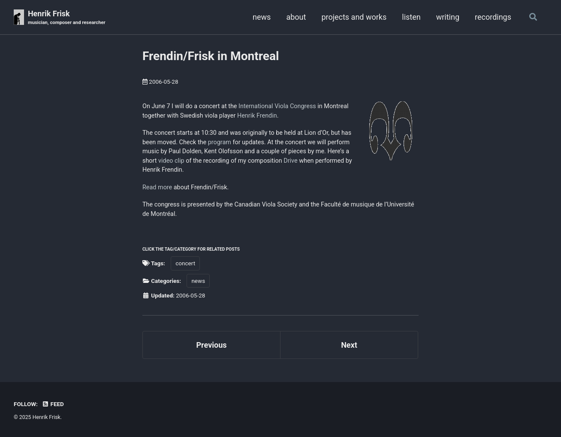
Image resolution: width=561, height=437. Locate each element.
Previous (211, 344)
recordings (493, 16)
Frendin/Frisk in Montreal (210, 56)
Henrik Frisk (67, 18)
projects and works (353, 16)
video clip (171, 160)
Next (349, 344)
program (219, 142)
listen (411, 16)
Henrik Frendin (257, 115)
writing (447, 16)
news (262, 16)
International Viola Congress (277, 106)
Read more (157, 187)
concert (185, 263)
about (296, 16)
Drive (290, 160)
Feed (53, 404)
